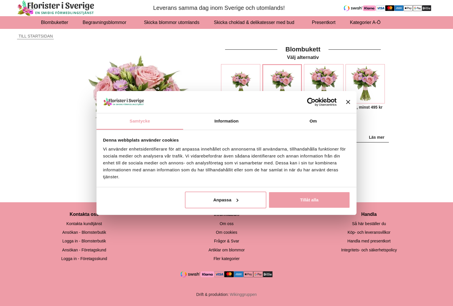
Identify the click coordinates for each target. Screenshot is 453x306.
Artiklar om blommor (227, 250)
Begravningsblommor (106, 22)
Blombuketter (54, 22)
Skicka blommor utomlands (171, 22)
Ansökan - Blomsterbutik (84, 232)
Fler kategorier (226, 258)
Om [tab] (313, 120)
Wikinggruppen (243, 294)
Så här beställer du (369, 223)
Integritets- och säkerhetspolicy (369, 250)
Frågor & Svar (226, 241)
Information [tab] (226, 120)
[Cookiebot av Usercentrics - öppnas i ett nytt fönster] (311, 102)
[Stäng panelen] (348, 102)
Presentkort (323, 22)
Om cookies (226, 232)
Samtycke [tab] (140, 120)
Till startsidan (35, 36)
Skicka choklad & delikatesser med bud (255, 22)
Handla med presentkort (369, 241)
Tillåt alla (309, 199)
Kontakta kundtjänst (84, 223)
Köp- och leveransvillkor (369, 232)
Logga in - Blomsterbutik (84, 241)
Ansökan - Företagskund (84, 250)
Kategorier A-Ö (367, 22)
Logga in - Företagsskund (84, 258)
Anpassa (225, 199)
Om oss (226, 223)
